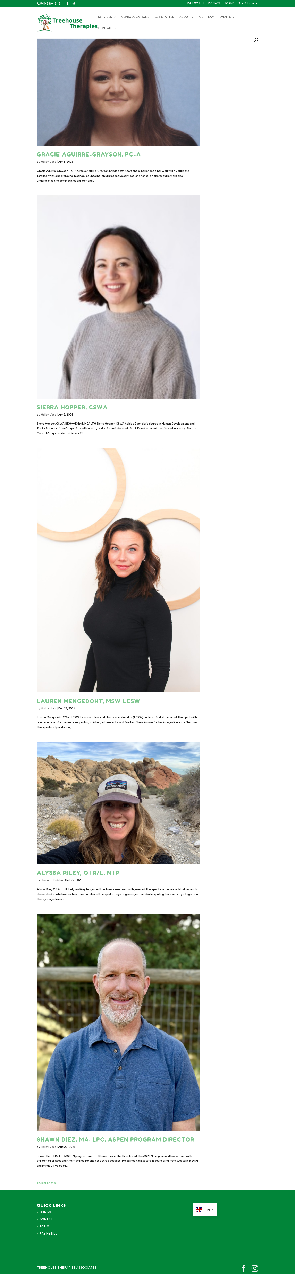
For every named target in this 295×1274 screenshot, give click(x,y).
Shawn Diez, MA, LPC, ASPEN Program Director (115, 1139)
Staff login (246, 3)
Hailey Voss (48, 161)
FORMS (230, 3)
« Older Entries (47, 1183)
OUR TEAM (206, 17)
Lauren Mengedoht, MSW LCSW (88, 701)
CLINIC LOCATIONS (135, 17)
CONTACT (105, 28)
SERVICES (105, 17)
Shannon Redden (52, 880)
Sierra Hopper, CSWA (72, 407)
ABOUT (184, 17)
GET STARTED (164, 17)
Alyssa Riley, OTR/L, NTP (78, 873)
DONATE (214, 3)
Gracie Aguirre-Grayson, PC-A (89, 154)
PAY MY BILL (195, 3)
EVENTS (225, 17)
